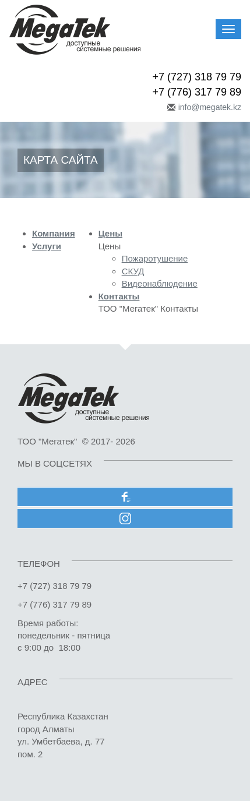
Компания (53, 233)
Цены (110, 233)
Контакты (119, 296)
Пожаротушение (155, 258)
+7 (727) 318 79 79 (196, 77)
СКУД (133, 271)
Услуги (46, 246)
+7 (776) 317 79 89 (196, 92)
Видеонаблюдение (160, 283)
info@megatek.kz (209, 107)
